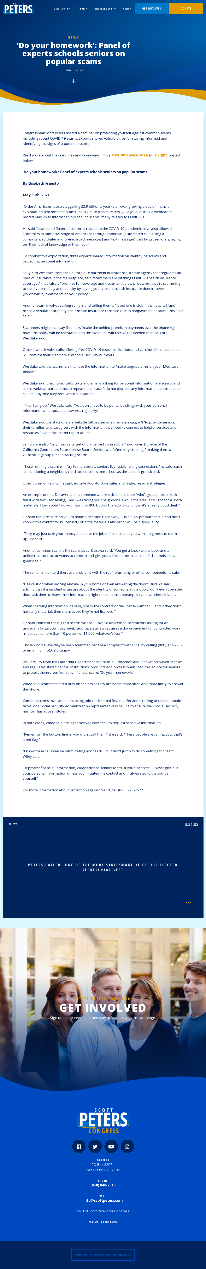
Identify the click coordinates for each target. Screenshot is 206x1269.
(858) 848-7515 (103, 1185)
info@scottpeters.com (103, 1200)
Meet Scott (61, 8)
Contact (93, 1222)
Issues (81, 8)
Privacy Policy (109, 1222)
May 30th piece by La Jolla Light (139, 155)
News (126, 8)
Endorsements (104, 8)
